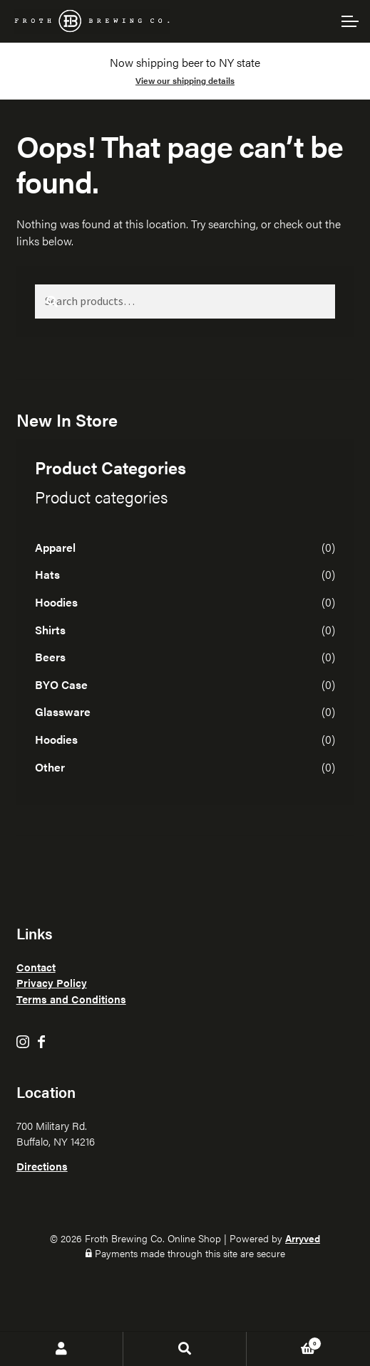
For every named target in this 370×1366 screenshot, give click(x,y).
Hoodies (56, 602)
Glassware (63, 711)
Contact (36, 966)
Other (50, 767)
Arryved (302, 1238)
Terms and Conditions (71, 998)
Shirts (50, 629)
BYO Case (61, 684)
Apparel (55, 547)
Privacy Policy (51, 982)
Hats (47, 574)
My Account (61, 1349)
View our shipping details (185, 80)
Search (185, 1349)
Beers (50, 657)
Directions (42, 1165)
